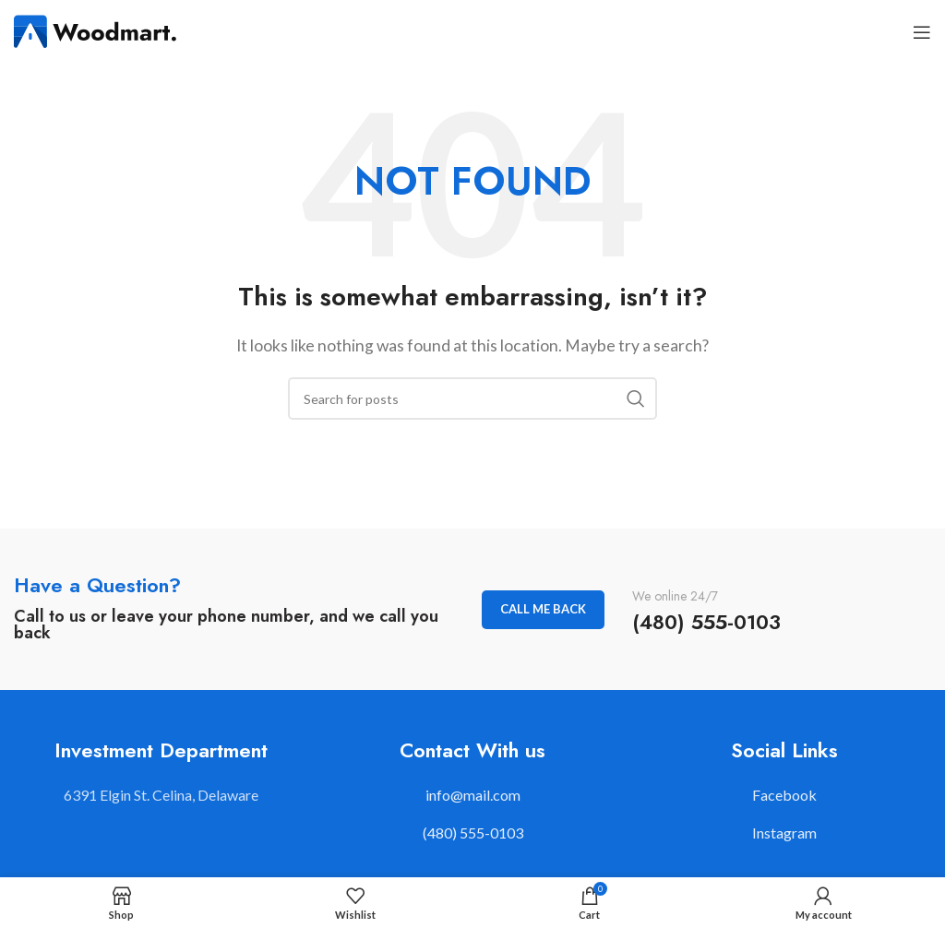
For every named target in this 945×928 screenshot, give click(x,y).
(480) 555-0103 (473, 832)
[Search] (472, 398)
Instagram (784, 832)
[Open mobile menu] (921, 32)
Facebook (784, 794)
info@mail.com (472, 794)
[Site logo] (96, 30)
